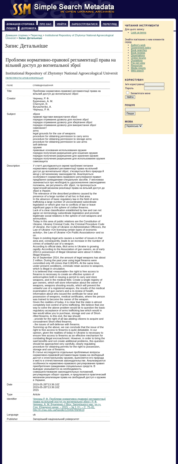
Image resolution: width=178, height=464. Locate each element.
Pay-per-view (138, 63)
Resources (137, 65)
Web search (137, 70)
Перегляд (110, 24)
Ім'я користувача (134, 84)
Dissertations (138, 55)
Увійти (61, 24)
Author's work (138, 45)
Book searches (139, 50)
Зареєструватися (85, 24)
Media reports (138, 68)
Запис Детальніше (30, 38)
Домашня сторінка (20, 24)
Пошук (11, 28)
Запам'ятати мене (140, 93)
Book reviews (138, 53)
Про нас (45, 24)
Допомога (28, 28)
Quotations (137, 60)
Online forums (138, 58)
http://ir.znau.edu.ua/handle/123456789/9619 (58, 410)
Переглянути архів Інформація (24, 78)
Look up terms (138, 32)
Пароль (129, 88)
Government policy (141, 47)
